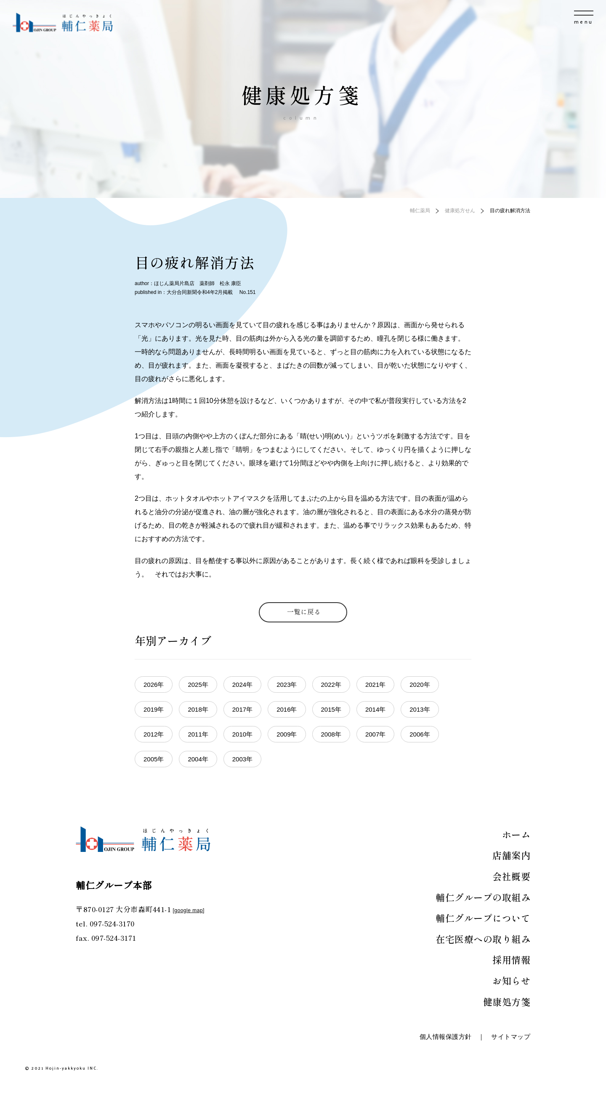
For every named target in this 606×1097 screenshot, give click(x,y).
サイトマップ (510, 1036)
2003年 (242, 759)
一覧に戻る (304, 611)
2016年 (286, 709)
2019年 (154, 709)
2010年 (242, 734)
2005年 (154, 759)
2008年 (331, 734)
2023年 (286, 684)
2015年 (331, 709)
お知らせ (511, 980)
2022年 (331, 684)
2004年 (198, 759)
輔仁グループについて (483, 917)
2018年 (198, 709)
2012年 (154, 734)
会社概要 (511, 876)
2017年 (242, 709)
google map (188, 910)
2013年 (419, 709)
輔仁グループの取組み (483, 897)
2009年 (286, 734)
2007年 (375, 734)
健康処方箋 (507, 1001)
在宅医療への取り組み (483, 938)
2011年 (198, 734)
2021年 (375, 684)
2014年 (375, 709)
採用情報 (511, 959)
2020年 (419, 684)
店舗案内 (511, 855)
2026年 (154, 684)
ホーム (516, 834)
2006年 (419, 734)
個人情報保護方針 (446, 1036)
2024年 (242, 684)
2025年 (198, 684)
